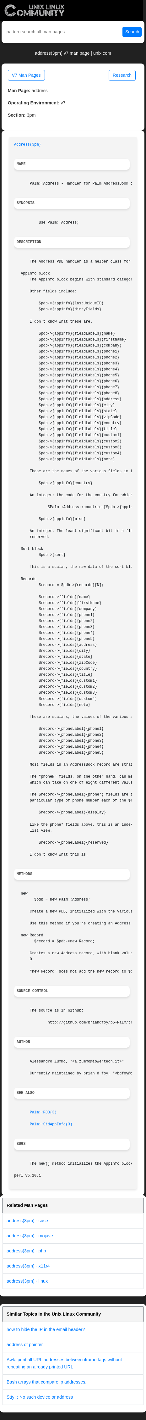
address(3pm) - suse (27, 1220)
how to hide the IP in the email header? (46, 1329)
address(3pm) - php (26, 1250)
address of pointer (25, 1344)
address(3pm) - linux (27, 1281)
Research (122, 75)
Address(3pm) (27, 144)
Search (132, 31)
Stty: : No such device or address (40, 1397)
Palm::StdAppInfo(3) (51, 1124)
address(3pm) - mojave (30, 1235)
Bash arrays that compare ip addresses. (46, 1381)
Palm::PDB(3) (43, 1112)
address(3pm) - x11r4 (28, 1265)
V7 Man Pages (26, 75)
